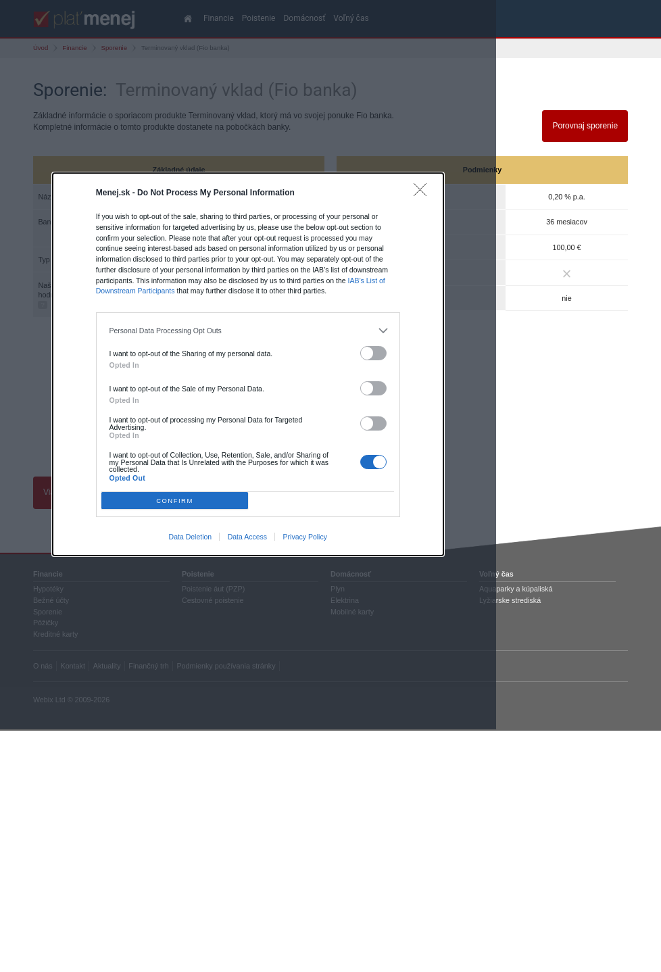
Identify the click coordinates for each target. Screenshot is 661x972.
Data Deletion (190, 537)
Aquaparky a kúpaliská (515, 589)
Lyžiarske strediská (510, 600)
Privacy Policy (305, 537)
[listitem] (248, 330)
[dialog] (248, 364)
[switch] (373, 353)
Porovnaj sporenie (585, 125)
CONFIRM (175, 500)
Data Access (247, 537)
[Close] (423, 193)
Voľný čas (496, 574)
